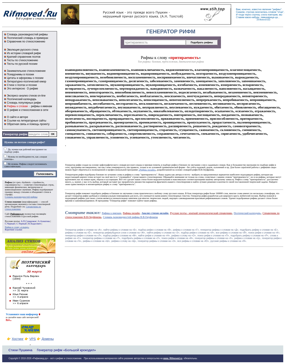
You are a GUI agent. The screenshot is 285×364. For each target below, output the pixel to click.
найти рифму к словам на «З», (163, 232)
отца (280, 12)
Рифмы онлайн (131, 213)
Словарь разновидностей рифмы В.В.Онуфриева (130, 217)
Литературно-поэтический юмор (26, 81)
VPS (32, 339)
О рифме (32, 88)
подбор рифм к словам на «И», (198, 232)
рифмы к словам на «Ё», (78, 232)
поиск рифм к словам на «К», (264, 232)
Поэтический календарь (21, 99)
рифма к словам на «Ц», (247, 238)
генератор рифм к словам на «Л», (83, 235)
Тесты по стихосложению (22, 60)
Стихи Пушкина (20, 350)
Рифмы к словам (17, 106)
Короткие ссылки (13, 229)
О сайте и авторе (17, 117)
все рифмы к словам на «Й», (231, 232)
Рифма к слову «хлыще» (17, 227)
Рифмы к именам (111, 213)
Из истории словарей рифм (24, 53)
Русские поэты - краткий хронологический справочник (201, 213)
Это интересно (16, 88)
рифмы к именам (41, 106)
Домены (48, 339)
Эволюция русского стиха (22, 49)
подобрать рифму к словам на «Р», (249, 235)
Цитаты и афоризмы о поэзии (25, 78)
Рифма (8, 182)
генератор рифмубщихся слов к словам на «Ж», (119, 232)
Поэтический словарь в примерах (27, 38)
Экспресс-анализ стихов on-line (26, 95)
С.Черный (10, 223)
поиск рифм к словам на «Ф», (178, 238)
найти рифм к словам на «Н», (154, 235)
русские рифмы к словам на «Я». (229, 241)
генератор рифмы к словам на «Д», (219, 229)
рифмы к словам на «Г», (186, 229)
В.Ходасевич (34, 223)
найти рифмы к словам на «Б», (120, 229)
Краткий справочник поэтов (23, 56)
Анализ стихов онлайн (154, 213)
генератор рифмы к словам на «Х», (214, 238)
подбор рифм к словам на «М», (120, 235)
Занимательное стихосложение (26, 70)
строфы (8, 194)
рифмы (277, 9)
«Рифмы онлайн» (147, 170)
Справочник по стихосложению (26, 41)
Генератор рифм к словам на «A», (84, 229)
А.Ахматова (44, 221)
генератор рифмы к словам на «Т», (101, 238)
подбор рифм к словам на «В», (155, 229)
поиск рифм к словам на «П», (214, 235)
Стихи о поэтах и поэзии (22, 85)
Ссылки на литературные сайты (26, 120)
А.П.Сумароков (28, 221)
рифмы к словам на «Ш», (96, 241)
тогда (241, 14)
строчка (250, 12)
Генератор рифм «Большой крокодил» (66, 350)
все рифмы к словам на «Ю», (193, 241)
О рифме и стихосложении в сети (27, 110)
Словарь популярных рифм (24, 102)
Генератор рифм (15, 134)
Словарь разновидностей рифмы (27, 34)
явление (266, 9)
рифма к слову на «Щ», (124, 241)
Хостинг (17, 339)
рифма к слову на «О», (184, 235)
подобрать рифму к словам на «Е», (259, 229)
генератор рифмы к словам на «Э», (157, 241)
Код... (8, 319)
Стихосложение (13, 202)
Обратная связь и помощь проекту (28, 124)
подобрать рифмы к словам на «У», (141, 238)
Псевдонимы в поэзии (20, 74)
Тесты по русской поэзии (22, 63)
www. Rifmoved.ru (172, 358)
